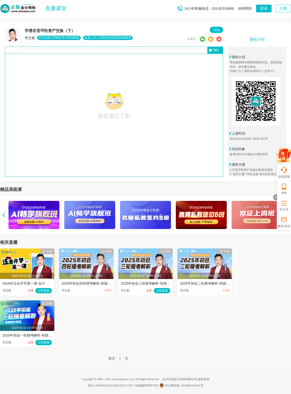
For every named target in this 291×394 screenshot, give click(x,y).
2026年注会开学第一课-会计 (23, 283)
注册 (283, 8)
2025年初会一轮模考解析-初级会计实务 (32, 335)
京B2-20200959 (97, 385)
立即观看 (43, 290)
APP (284, 189)
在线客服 (284, 172)
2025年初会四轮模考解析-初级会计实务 (91, 283)
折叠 (275, 197)
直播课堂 (55, 8)
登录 (264, 8)
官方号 (284, 205)
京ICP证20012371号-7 (121, 385)
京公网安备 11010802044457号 (181, 385)
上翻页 (4, 215)
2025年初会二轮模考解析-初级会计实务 (210, 283)
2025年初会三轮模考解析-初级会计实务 (150, 283)
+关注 (216, 30)
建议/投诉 (284, 222)
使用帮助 (245, 8)
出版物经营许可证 (147, 385)
